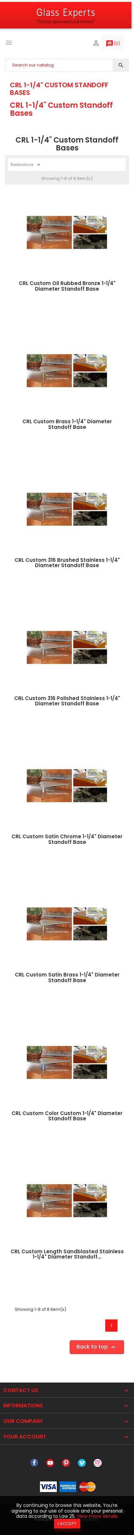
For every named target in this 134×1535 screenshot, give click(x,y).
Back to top (97, 1347)
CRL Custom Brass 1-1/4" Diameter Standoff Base (67, 424)
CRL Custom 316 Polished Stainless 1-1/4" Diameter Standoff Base (67, 701)
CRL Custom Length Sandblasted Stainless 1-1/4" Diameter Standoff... (67, 1254)
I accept (67, 1523)
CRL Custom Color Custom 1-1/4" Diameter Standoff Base (67, 1116)
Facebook (34, 1463)
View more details (97, 1516)
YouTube (50, 1463)
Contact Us (20, 1390)
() (113, 45)
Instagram (98, 1463)
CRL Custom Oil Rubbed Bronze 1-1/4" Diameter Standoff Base (67, 286)
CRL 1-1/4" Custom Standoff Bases (59, 88)
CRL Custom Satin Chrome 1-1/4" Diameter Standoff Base (67, 839)
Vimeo (82, 1463)
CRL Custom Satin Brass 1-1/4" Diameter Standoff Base (67, 977)
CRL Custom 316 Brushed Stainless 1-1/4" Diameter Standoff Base (67, 563)
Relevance (27, 165)
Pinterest (66, 1463)
